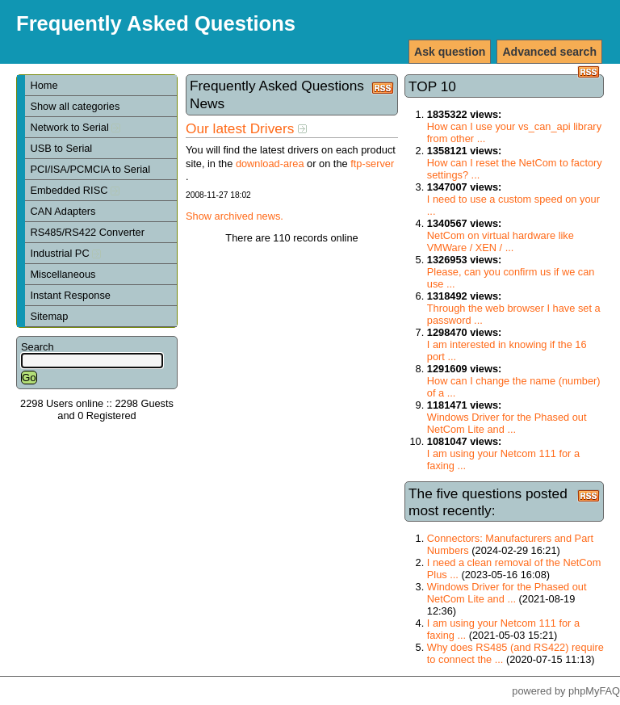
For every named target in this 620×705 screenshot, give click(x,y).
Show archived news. (234, 216)
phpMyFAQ (594, 691)
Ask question (449, 51)
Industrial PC (65, 253)
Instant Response (70, 295)
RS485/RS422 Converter (87, 232)
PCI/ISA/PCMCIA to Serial (90, 169)
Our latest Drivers (246, 128)
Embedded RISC (74, 190)
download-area (270, 163)
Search (37, 347)
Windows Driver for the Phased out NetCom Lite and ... (507, 423)
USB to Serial (61, 148)
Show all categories (74, 106)
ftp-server (372, 163)
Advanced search (549, 51)
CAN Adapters (62, 211)
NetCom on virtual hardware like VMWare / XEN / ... (500, 241)
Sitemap (49, 316)
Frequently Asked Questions (155, 23)
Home (43, 85)
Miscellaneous (62, 274)
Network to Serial (75, 127)
